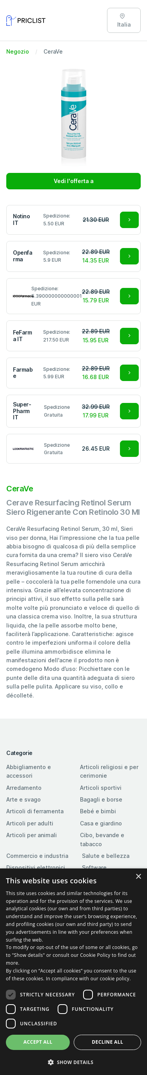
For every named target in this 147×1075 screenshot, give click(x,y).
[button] (73, 1062)
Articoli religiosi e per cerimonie (109, 771)
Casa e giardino (101, 823)
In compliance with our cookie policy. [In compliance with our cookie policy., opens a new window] (88, 978)
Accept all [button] (38, 1042)
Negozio (17, 51)
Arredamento (24, 787)
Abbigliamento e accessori (28, 771)
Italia (124, 20)
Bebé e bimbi (98, 811)
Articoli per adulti (29, 823)
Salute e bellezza (105, 855)
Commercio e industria (37, 855)
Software (94, 867)
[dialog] (73, 971)
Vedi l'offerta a (74, 181)
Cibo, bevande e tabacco (102, 839)
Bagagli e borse (101, 799)
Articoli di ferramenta (35, 811)
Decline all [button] (107, 1042)
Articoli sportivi (101, 787)
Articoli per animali (31, 835)
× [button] (138, 877)
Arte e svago (23, 799)
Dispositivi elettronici (35, 867)
